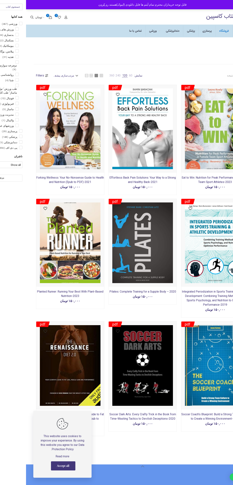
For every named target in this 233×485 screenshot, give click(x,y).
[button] (216, 477)
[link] (105, 75)
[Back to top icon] (116, 466)
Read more (36, 456)
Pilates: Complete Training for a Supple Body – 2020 (116, 291)
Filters (16, 76)
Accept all (37, 465)
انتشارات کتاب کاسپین (204, 16)
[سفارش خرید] (40, 75)
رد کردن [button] (77, 4)
